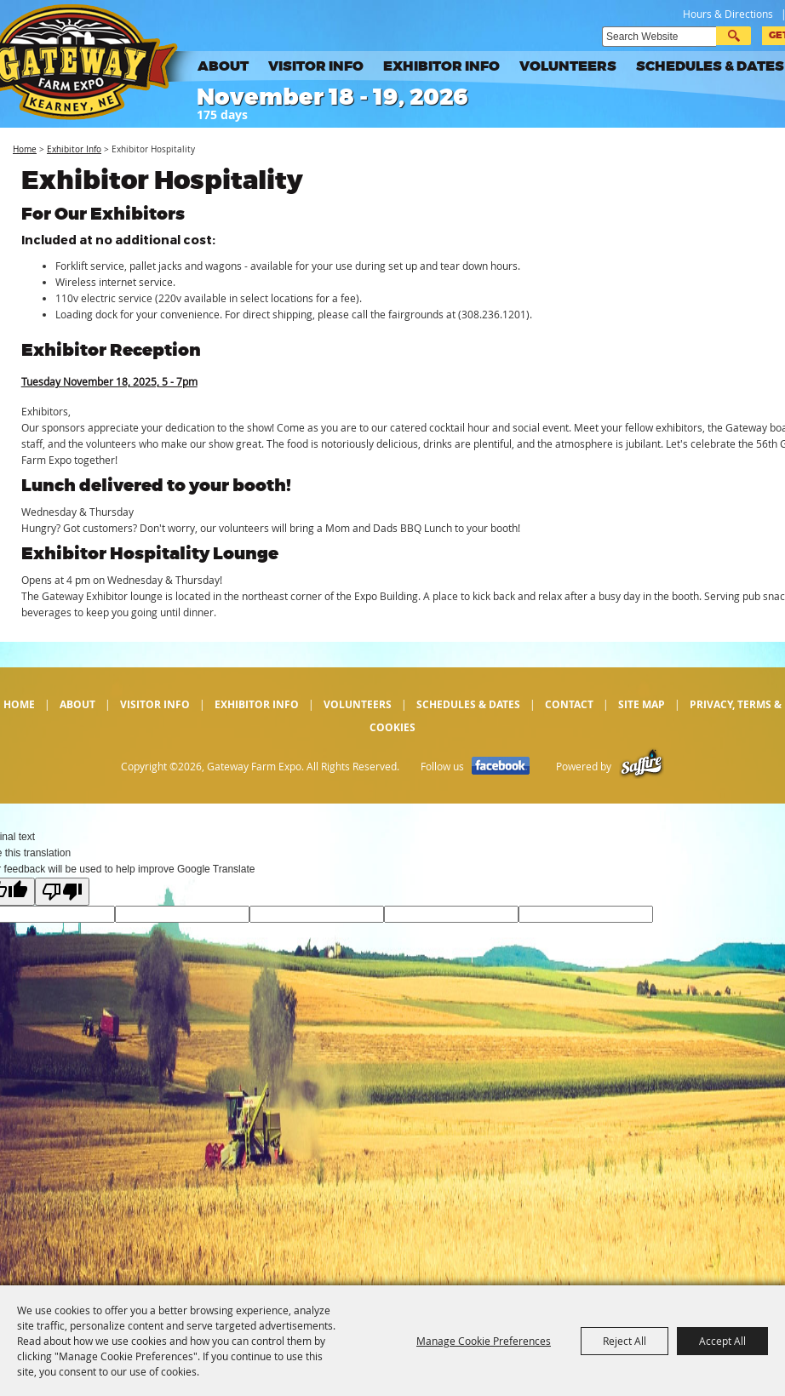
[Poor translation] (62, 892)
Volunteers (567, 66)
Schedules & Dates (710, 66)
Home (25, 149)
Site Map (641, 704)
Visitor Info (316, 66)
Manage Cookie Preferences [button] (483, 1340)
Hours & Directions (728, 13)
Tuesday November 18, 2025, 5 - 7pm (109, 381)
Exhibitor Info (441, 66)
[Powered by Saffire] (641, 766)
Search (733, 35)
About (223, 66)
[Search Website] (659, 36)
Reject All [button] (624, 1340)
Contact (569, 704)
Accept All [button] (722, 1340)
